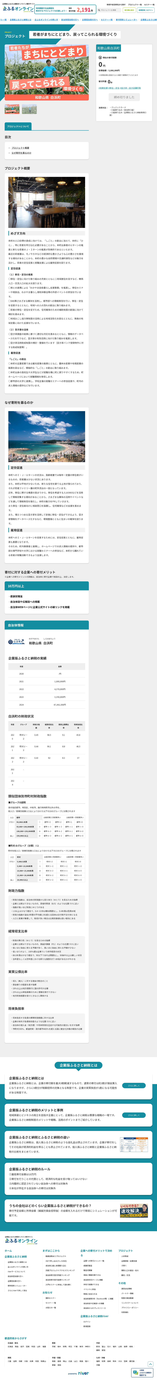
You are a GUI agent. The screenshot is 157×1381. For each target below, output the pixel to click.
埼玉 (70, 1346)
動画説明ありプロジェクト (56, 1256)
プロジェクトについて (18, 126)
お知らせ (47, 1292)
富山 (103, 1346)
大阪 (26, 1361)
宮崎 (125, 1361)
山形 (38, 1346)
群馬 (64, 1346)
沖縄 (98, 1365)
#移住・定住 (113, 87)
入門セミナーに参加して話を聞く (58, 1284)
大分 (120, 1361)
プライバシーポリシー (130, 1307)
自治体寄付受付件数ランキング (58, 1275)
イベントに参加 (90, 1289)
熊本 (114, 1361)
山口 (76, 1361)
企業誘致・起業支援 (129, 1261)
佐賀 (103, 1361)
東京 (81, 1346)
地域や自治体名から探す (116, 4)
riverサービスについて (16, 1271)
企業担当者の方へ (90, 19)
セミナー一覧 (149, 4)
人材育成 (124, 1256)
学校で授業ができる (91, 1284)
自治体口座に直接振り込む (56, 1265)
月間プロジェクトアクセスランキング (60, 1270)
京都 (20, 1361)
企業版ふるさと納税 (16, 1256)
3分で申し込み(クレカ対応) (56, 1261)
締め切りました (124, 97)
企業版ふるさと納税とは (20, 19)
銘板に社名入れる (90, 1294)
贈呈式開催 (88, 1270)
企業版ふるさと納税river (94, 1316)
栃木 (59, 1346)
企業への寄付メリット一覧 (94, 1261)
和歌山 (43, 1361)
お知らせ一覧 (51, 1307)
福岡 (98, 1361)
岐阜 (131, 1346)
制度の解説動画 (127, 1298)
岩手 (22, 1346)
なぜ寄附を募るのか (21, 152)
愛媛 (53, 1365)
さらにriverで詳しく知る (17, 1290)
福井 (114, 1346)
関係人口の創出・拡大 (130, 1270)
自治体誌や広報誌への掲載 (25, 601)
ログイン (87, 1321)
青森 (16, 1346)
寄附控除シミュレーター (17, 1285)
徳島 (81, 1361)
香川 (87, 1361)
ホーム (8, 1250)
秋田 (33, 1346)
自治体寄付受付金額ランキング (58, 1280)
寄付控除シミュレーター (126, 19)
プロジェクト (125, 1250)
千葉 (76, 1346)
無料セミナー (51, 1298)
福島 (44, 1346)
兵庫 (31, 1361)
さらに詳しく (134, 1085)
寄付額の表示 (129, 10)
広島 (70, 1361)
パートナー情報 (127, 1293)
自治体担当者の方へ (70, 19)
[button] (12, 109)
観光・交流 (125, 1275)
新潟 (98, 1346)
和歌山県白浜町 (108, 48)
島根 (59, 1361)
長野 (125, 1346)
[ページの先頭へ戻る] (149, 1362)
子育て (124, 1265)
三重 (9, 1361)
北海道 (10, 1346)
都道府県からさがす (16, 1338)
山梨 (120, 1346)
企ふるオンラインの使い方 (46, 19)
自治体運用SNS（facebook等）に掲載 (98, 1298)
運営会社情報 (126, 1288)
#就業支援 (103, 87)
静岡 (98, 1350)
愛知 (103, 1350)
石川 (109, 1346)
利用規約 (124, 1312)
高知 (59, 1365)
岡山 (64, 1361)
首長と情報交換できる (92, 1275)
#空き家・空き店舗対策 (130, 87)
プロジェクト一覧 (135, 4)
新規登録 (87, 1326)
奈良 (37, 1361)
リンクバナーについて (129, 1303)
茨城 (53, 1346)
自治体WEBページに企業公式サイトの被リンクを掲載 (40, 607)
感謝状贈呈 (16, 596)
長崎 (109, 1361)
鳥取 (53, 1361)
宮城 (27, 1346)
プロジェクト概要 (20, 147)
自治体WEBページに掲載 (93, 1280)
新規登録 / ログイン (146, 10)
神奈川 (87, 1346)
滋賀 (15, 1361)
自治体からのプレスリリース (95, 1308)
